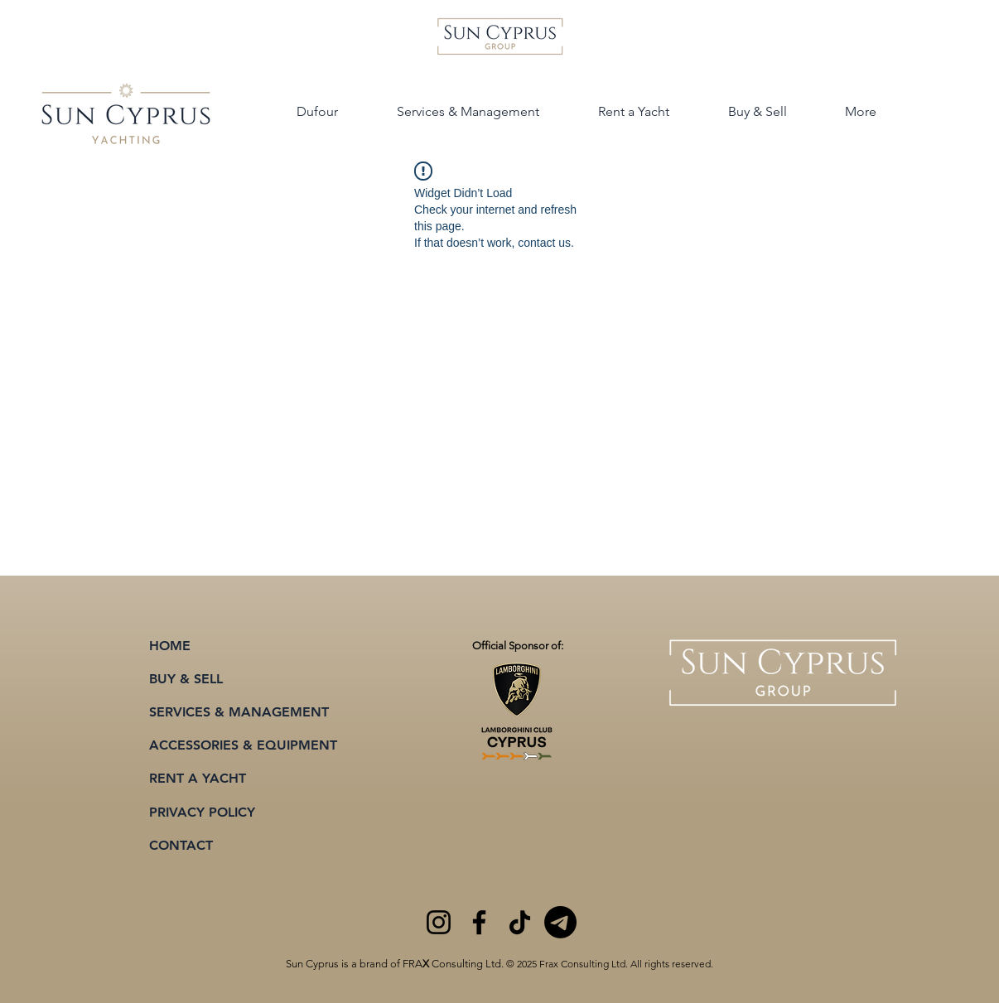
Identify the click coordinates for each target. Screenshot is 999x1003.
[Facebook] (479, 922)
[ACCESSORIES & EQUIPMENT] (249, 745)
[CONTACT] (223, 845)
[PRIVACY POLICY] (223, 812)
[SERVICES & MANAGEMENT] (249, 712)
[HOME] (223, 646)
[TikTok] (520, 922)
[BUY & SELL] (223, 679)
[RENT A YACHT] (223, 778)
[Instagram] (438, 922)
